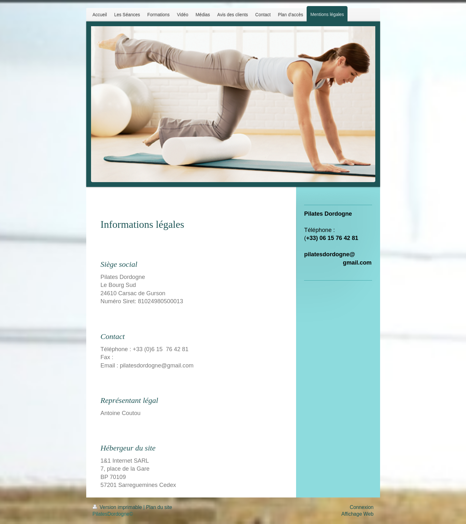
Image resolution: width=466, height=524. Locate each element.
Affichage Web (357, 514)
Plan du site (159, 507)
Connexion (362, 507)
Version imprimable (118, 507)
